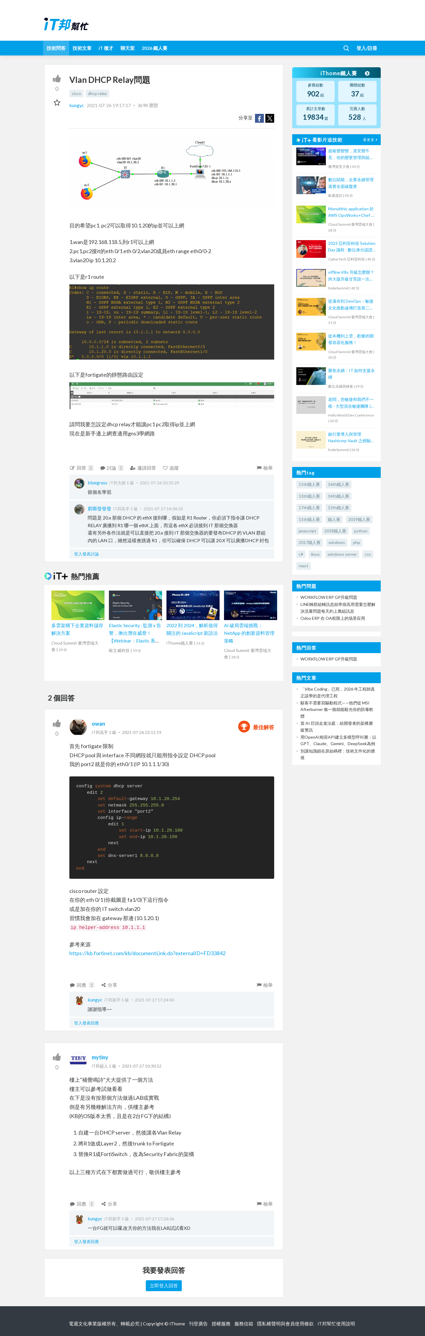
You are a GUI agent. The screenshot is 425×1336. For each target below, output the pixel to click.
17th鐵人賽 (309, 507)
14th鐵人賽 (338, 496)
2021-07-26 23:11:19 (141, 732)
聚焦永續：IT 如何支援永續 (351, 373)
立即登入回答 (164, 1285)
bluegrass (97, 482)
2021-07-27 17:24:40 (154, 999)
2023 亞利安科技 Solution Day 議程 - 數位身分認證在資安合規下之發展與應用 (351, 247)
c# (301, 554)
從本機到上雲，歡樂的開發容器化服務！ (351, 339)
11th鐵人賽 (309, 519)
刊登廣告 (198, 1323)
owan (98, 723)
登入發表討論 (86, 553)
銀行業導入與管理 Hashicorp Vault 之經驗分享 (351, 438)
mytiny (100, 1057)
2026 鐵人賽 (154, 48)
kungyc (77, 105)
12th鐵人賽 (338, 507)
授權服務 (221, 1323)
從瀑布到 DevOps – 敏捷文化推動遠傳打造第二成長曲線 (351, 305)
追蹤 (170, 468)
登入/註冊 (367, 48)
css (368, 554)
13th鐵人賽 (309, 496)
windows (336, 542)
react (303, 565)
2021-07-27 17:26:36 (154, 1218)
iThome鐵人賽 (345, 73)
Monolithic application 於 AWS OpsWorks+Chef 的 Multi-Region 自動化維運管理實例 (351, 212)
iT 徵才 (106, 48)
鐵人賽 (334, 519)
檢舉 (264, 468)
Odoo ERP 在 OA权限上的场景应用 (332, 618)
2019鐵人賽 (359, 519)
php (356, 542)
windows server (342, 554)
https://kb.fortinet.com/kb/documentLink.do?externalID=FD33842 (147, 953)
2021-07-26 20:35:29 (159, 482)
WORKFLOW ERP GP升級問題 (328, 597)
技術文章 (82, 48)
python (360, 530)
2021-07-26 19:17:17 (109, 105)
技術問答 (56, 48)
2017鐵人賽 (310, 542)
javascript (307, 530)
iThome (177, 1323)
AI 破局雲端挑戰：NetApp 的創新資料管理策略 (249, 632)
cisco (76, 93)
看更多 (371, 139)
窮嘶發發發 (99, 508)
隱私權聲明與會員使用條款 (285, 1323)
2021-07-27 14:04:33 (163, 508)
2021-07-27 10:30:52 (141, 1065)
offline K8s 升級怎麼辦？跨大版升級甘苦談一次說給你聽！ (351, 276)
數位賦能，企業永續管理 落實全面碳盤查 (351, 182)
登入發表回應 (86, 1022)
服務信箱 (243, 1323)
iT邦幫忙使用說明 (336, 1323)
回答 (81, 468)
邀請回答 (143, 468)
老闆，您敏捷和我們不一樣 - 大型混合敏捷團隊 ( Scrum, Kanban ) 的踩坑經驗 (351, 403)
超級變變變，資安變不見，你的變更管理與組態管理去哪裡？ (351, 154)
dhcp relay (97, 93)
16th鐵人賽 (338, 484)
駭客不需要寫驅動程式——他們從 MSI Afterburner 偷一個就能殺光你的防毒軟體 (336, 709)
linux (315, 554)
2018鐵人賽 (335, 530)
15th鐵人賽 (309, 484)
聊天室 (127, 48)
